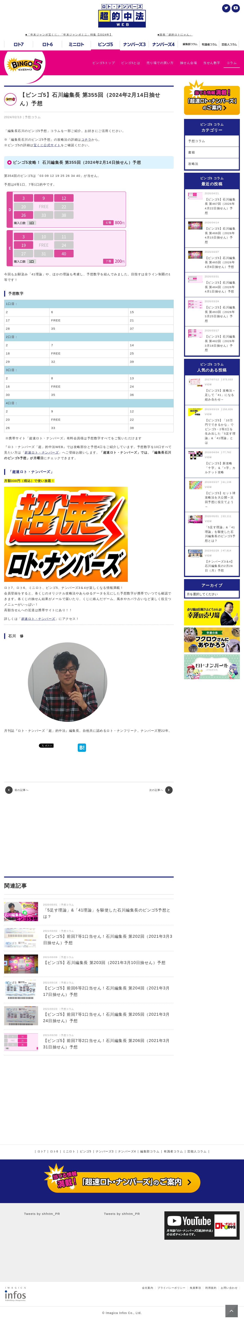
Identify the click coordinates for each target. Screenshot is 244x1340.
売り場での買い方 (160, 63)
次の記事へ (161, 790)
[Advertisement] (89, 835)
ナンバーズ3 (105, 1151)
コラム (232, 63)
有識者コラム (173, 1151)
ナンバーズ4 (127, 1151)
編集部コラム (149, 1151)
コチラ (86, 139)
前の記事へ (17, 790)
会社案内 (147, 1287)
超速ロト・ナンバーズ (42, 452)
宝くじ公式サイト (47, 145)
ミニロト (69, 1151)
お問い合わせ (229, 1287)
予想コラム (196, 141)
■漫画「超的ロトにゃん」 (175, 34)
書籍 (191, 152)
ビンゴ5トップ (103, 63)
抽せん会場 (188, 63)
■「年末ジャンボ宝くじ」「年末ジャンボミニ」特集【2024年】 (68, 34)
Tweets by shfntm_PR (42, 1213)
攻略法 (193, 163)
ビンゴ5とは (130, 63)
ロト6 (54, 1151)
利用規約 (210, 1287)
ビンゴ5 (85, 1151)
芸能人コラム (197, 1151)
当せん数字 (211, 63)
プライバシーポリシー (171, 1287)
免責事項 (195, 1287)
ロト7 (41, 1151)
